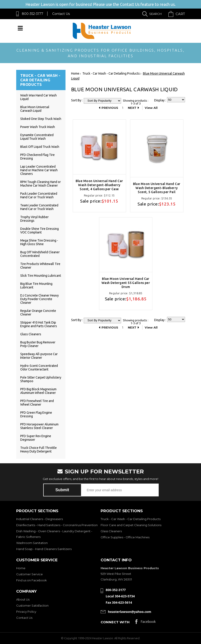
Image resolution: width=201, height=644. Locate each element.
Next (132, 108)
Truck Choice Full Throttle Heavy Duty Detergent (38, 449)
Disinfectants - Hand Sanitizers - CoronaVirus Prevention (57, 525)
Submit (62, 490)
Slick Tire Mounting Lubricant (40, 275)
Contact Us (61, 14)
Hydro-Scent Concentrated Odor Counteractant (39, 367)
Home (20, 568)
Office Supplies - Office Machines (125, 537)
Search (155, 14)
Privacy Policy (26, 611)
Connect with (115, 622)
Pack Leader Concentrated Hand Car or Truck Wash (38, 195)
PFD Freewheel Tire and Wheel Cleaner (37, 402)
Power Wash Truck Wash (37, 127)
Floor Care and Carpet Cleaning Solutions (131, 525)
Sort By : (77, 100)
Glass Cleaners (30, 334)
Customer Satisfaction (32, 605)
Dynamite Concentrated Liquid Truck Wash (37, 136)
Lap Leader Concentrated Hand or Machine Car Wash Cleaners (39, 170)
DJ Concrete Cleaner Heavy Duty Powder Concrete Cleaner (39, 299)
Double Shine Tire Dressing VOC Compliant (39, 230)
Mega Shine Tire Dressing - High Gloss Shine (39, 242)
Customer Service (29, 574)
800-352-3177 (32, 14)
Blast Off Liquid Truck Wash (39, 146)
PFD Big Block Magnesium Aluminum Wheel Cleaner (38, 391)
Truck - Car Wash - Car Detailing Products (130, 519)
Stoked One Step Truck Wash (40, 119)
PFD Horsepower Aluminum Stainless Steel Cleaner (39, 426)
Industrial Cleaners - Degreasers (39, 519)
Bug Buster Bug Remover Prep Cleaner (37, 344)
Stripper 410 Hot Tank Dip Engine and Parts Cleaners (38, 324)
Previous (110, 108)
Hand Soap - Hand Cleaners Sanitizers (44, 549)
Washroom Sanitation (32, 543)
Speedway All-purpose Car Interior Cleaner (39, 355)
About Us (22, 599)
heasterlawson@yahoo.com (129, 612)
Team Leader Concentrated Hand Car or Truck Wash (39, 207)
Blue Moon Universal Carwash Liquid (34, 108)
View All (151, 108)
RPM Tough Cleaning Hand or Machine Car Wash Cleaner (40, 183)
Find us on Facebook (31, 580)
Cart (180, 14)
